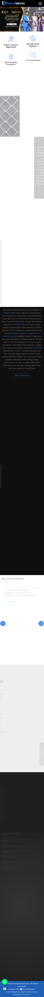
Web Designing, (13, 992)
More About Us (22, 329)
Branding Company (22, 994)
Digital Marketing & (29, 992)
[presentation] (3, 623)
